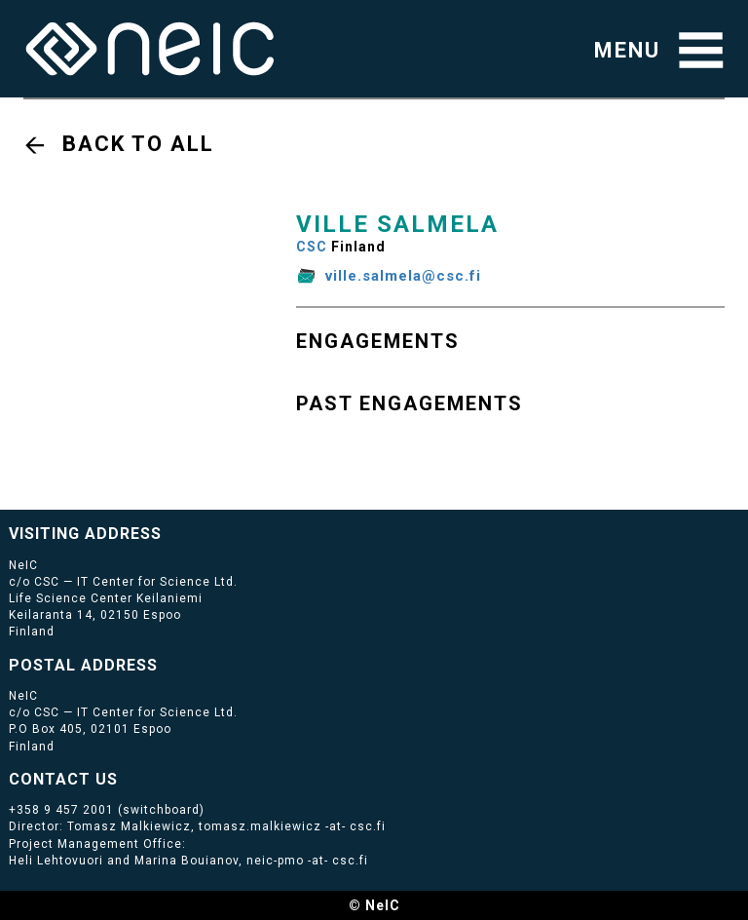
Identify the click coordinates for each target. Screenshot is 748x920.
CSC (311, 246)
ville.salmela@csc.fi (403, 276)
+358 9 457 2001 (61, 810)
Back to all (138, 144)
